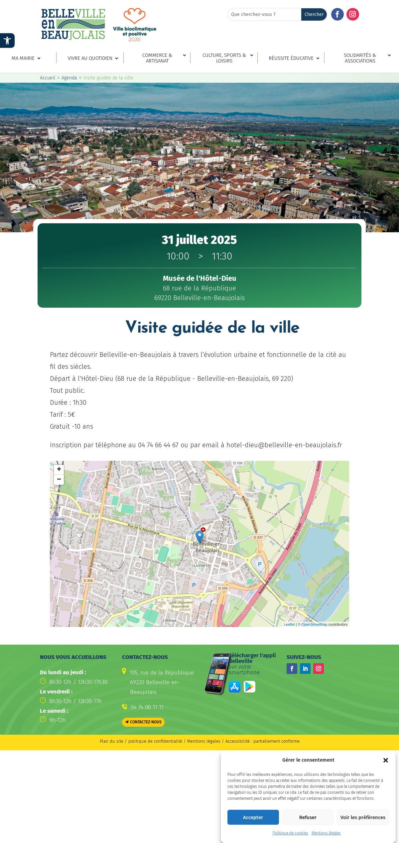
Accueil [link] (47, 78)
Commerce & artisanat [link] (157, 58)
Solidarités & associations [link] (360, 58)
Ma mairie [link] (23, 58)
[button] (385, 760)
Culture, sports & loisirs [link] (224, 58)
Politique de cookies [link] (290, 833)
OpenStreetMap (315, 624)
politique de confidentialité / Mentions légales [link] (175, 741)
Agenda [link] (69, 78)
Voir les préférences (362, 817)
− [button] (59, 480)
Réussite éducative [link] (291, 58)
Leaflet (289, 624)
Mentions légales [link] (326, 833)
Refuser (308, 817)
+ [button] (59, 470)
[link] (7, 40)
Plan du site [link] (111, 741)
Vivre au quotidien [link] (90, 58)
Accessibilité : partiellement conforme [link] (262, 741)
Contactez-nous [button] (146, 722)
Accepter (253, 817)
